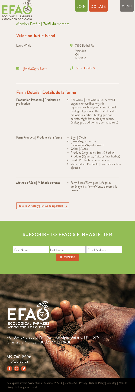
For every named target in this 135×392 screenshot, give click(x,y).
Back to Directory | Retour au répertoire (40, 206)
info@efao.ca (17, 361)
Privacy (83, 383)
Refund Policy (97, 383)
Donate (98, 7)
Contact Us (71, 383)
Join (81, 7)
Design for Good (27, 387)
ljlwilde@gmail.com (35, 68)
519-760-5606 (19, 357)
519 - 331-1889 (85, 68)
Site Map (112, 383)
